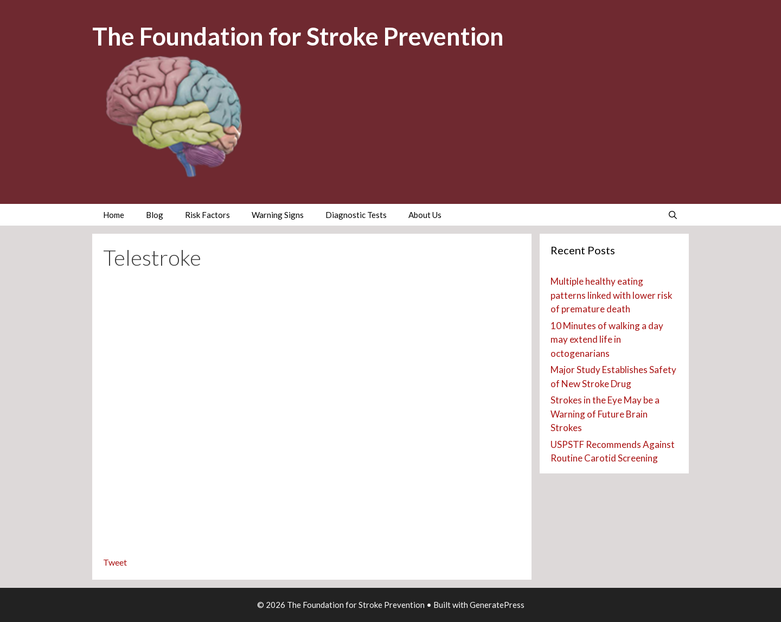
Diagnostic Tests (356, 215)
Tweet (115, 562)
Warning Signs (278, 215)
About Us (424, 215)
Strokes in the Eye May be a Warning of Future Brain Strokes (605, 413)
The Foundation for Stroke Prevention (298, 36)
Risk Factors (207, 215)
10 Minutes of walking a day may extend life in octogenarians (606, 339)
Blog (154, 215)
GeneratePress (497, 605)
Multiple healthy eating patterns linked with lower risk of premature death (611, 295)
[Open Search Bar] (673, 215)
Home (113, 215)
